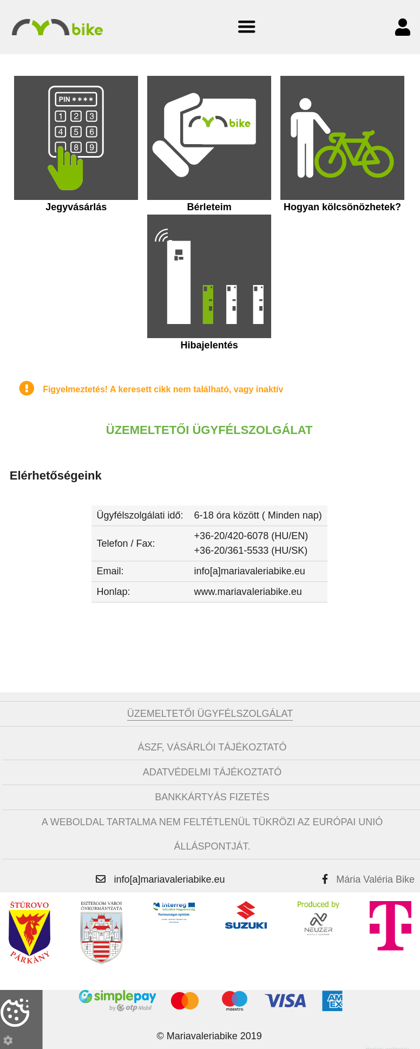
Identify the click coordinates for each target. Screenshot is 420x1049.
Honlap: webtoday (387, 1045)
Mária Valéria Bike (375, 875)
